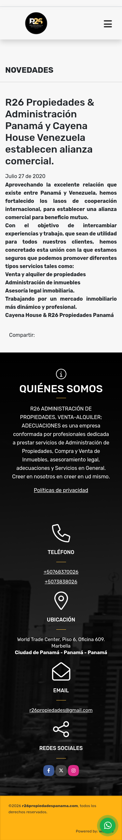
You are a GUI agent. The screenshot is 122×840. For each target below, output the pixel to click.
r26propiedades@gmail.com (61, 710)
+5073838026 (61, 582)
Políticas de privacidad (61, 490)
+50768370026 (61, 572)
